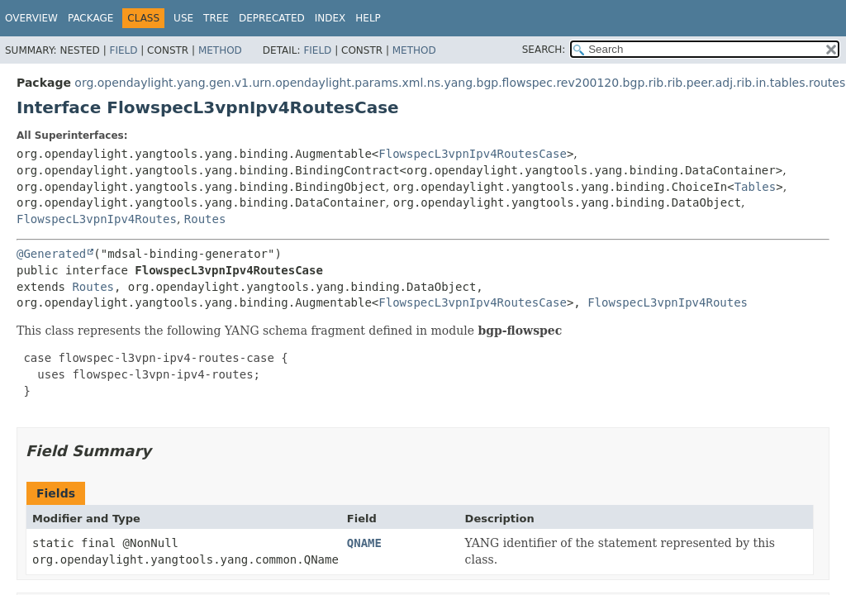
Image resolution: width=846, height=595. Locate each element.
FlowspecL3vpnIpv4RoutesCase (472, 153)
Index (330, 18)
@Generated (51, 253)
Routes (205, 219)
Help (368, 18)
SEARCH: (544, 49)
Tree (216, 18)
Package (90, 18)
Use (183, 18)
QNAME (364, 543)
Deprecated (272, 18)
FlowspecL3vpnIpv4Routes (97, 219)
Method (220, 50)
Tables (755, 186)
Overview (31, 18)
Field (123, 50)
